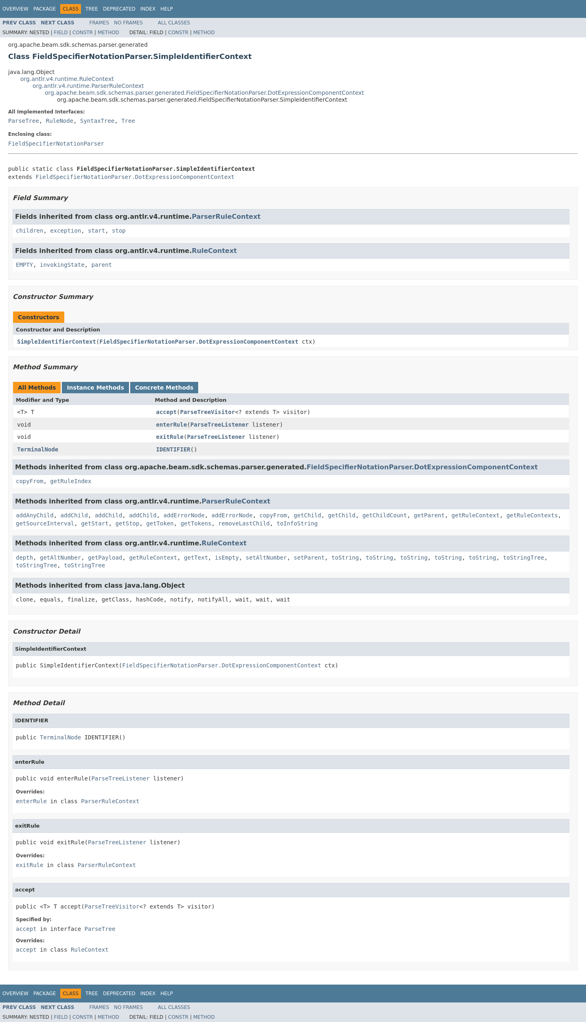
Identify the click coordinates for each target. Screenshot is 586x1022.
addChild (74, 515)
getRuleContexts (532, 515)
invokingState (62, 264)
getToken (159, 523)
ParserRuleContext (226, 216)
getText (196, 557)
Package (44, 9)
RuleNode (59, 121)
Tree (91, 9)
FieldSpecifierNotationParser (56, 143)
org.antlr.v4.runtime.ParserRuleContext (88, 86)
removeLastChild (243, 523)
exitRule (170, 437)
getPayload (105, 557)
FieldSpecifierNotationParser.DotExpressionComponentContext (134, 177)
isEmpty (227, 557)
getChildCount (384, 515)
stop (119, 230)
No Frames (128, 23)
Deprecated (119, 9)
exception (65, 230)
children (29, 230)
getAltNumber (60, 557)
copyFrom (29, 481)
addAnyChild (35, 515)
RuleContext (214, 251)
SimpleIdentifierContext (56, 341)
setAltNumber (266, 557)
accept (166, 412)
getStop (127, 523)
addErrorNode (183, 515)
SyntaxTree (97, 121)
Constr (82, 32)
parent (101, 264)
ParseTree (23, 121)
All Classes (174, 23)
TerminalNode (37, 449)
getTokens (196, 523)
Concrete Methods (164, 387)
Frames (99, 23)
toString (345, 557)
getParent (429, 515)
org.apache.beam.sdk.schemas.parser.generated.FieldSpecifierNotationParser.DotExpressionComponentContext (204, 92)
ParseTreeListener (219, 424)
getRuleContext (476, 515)
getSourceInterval (45, 523)
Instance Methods (95, 387)
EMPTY (24, 264)
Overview (15, 9)
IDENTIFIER (173, 449)
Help (166, 9)
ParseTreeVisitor (207, 412)
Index (148, 9)
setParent (309, 557)
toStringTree (523, 557)
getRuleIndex (70, 481)
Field (61, 32)
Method (108, 32)
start (96, 230)
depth (24, 557)
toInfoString (297, 523)
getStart (94, 523)
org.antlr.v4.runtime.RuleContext (67, 79)
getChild (307, 515)
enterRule (171, 424)
